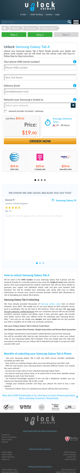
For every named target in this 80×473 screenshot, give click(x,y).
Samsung (31, 28)
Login (57, 14)
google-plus (46, 465)
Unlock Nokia (7, 433)
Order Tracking (36, 14)
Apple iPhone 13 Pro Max (66, 450)
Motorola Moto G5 (68, 448)
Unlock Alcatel (70, 438)
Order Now (40, 141)
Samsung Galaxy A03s (10, 450)
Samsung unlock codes (51, 282)
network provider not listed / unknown (26, 111)
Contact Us (6, 413)
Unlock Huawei (70, 430)
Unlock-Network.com (40, 399)
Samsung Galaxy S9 (66, 200)
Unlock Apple (7, 430)
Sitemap (5, 420)
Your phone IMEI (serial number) (22, 61)
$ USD (23, 14)
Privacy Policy (7, 418)
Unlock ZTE (71, 435)
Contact (49, 14)
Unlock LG (6, 438)
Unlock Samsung (69, 433)
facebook (33, 465)
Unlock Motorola (8, 435)
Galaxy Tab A (49, 28)
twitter (40, 465)
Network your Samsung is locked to (23, 99)
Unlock (15, 28)
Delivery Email (12, 85)
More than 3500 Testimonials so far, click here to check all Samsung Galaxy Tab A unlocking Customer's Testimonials (38, 375)
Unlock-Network (40, 6)
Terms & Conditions (9, 416)
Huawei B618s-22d (9, 448)
